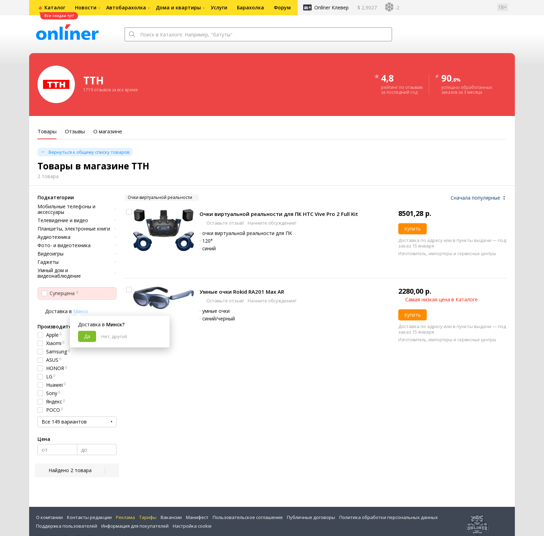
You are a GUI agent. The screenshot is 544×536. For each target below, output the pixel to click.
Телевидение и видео (62, 220)
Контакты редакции (89, 517)
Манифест (197, 517)
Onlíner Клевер (331, 7)
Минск (80, 311)
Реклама (125, 517)
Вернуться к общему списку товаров (89, 152)
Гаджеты (48, 262)
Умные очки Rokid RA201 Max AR (241, 291)
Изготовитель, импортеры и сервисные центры (447, 254)
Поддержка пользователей (66, 526)
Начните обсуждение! (271, 223)
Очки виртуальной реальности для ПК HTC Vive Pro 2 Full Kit (278, 213)
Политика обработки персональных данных (388, 517)
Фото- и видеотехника (64, 245)
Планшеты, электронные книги (73, 229)
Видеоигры (50, 254)
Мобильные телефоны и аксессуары (66, 209)
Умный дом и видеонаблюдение (59, 273)
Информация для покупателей (135, 526)
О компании (49, 517)
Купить (412, 228)
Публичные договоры (311, 517)
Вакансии (171, 517)
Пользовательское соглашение (248, 517)
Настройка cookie (192, 526)
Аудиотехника (53, 237)
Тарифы (147, 517)
